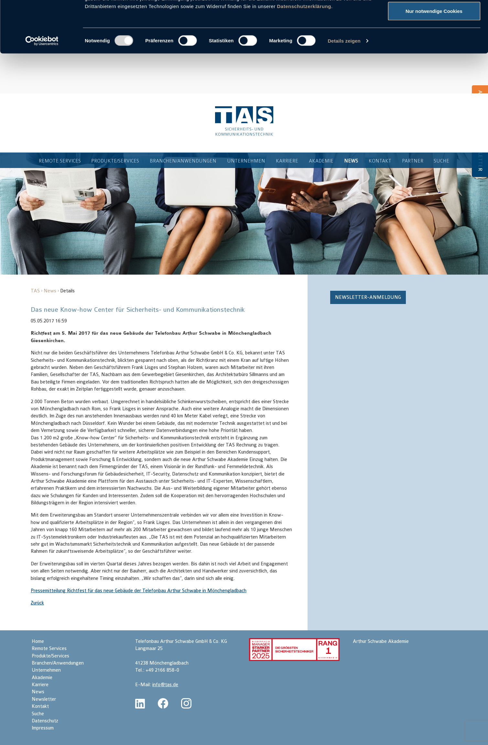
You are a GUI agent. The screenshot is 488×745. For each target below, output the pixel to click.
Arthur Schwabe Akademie (381, 650)
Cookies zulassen (434, 17)
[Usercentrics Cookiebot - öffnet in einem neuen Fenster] (42, 89)
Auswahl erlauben (434, 38)
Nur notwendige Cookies (434, 59)
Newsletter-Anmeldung (368, 306)
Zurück (37, 611)
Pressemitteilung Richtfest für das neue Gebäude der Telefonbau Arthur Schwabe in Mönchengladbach (138, 599)
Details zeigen (344, 89)
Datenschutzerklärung (304, 54)
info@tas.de (165, 693)
